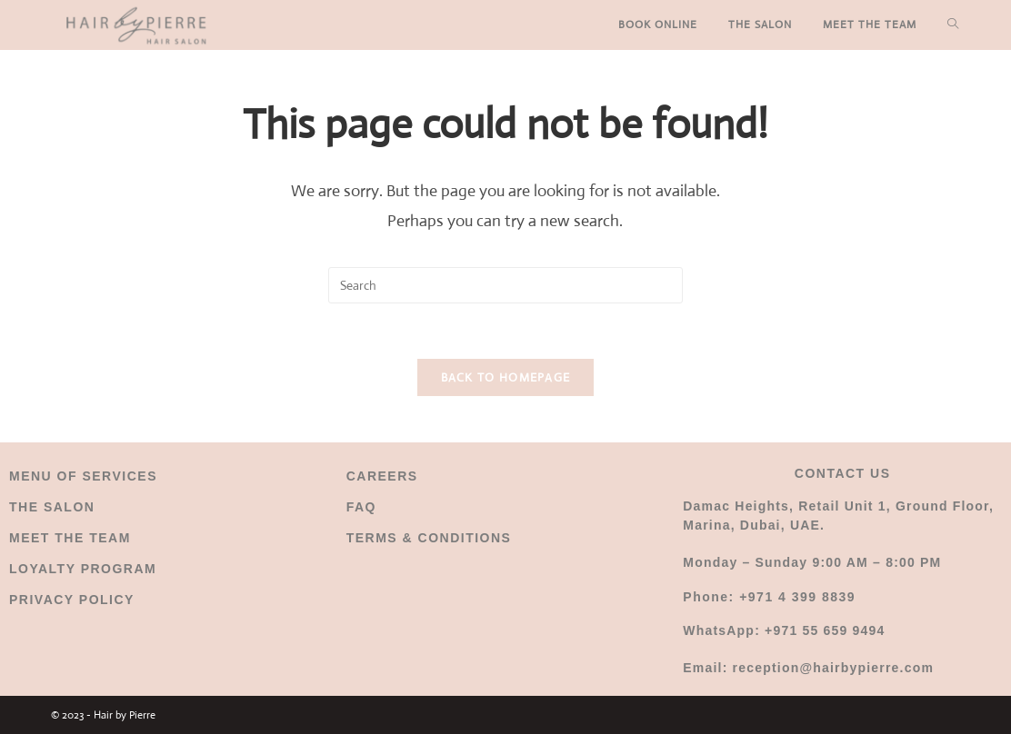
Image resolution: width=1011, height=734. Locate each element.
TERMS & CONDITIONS (429, 538)
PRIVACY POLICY (72, 599)
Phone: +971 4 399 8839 (769, 597)
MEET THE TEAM (70, 538)
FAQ (361, 507)
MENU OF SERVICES (83, 476)
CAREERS (382, 476)
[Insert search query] (505, 285)
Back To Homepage (506, 377)
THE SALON (52, 507)
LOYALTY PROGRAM (82, 568)
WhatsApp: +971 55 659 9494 (784, 630)
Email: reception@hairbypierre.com (808, 667)
